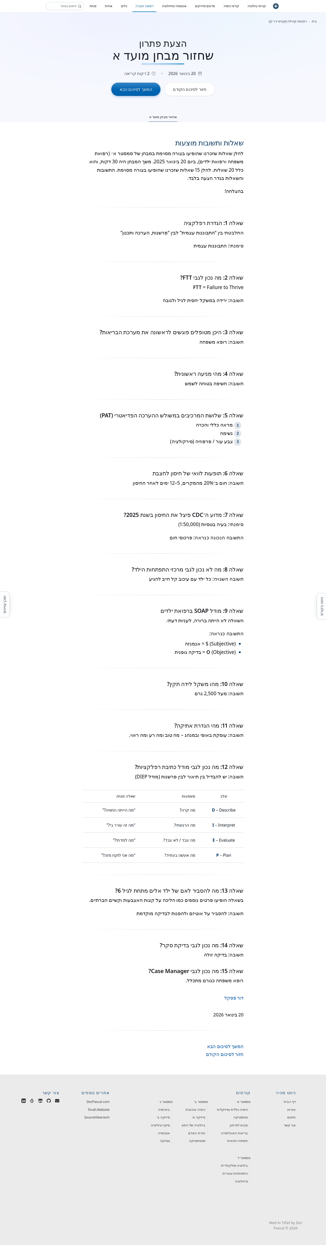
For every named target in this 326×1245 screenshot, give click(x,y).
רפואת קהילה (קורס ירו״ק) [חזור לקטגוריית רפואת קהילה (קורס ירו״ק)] (288, 21)
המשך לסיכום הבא (225, 1046)
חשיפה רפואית (237, 1140)
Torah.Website (99, 1109)
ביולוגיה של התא (193, 1125)
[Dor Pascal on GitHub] (49, 1102)
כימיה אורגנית (195, 1109)
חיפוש (291, 1117)
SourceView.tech (97, 1117)
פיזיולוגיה (241, 1181)
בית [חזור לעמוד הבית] (314, 21)
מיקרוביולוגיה (160, 1125)
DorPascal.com (98, 1101)
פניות (93, 6)
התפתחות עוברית (235, 1173)
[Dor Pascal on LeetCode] (32, 1102)
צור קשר (290, 1125)
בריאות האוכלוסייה (234, 1133)
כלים (124, 6)
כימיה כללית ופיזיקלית (232, 1109)
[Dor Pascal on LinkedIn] (23, 1102)
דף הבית (290, 1101)
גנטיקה (165, 1140)
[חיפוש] (65, 6)
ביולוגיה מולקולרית (234, 1165)
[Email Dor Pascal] (57, 1102)
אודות (291, 1109)
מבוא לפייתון (239, 1125)
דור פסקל (234, 998)
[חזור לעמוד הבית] (275, 6)
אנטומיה (164, 1133)
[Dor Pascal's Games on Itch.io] (40, 1102)
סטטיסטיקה (197, 1140)
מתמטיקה (241, 1117)
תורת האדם (196, 1133)
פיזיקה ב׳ (163, 1117)
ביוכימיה (164, 1109)
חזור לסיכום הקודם (224, 1054)
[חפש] (80, 6)
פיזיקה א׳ (198, 1117)
